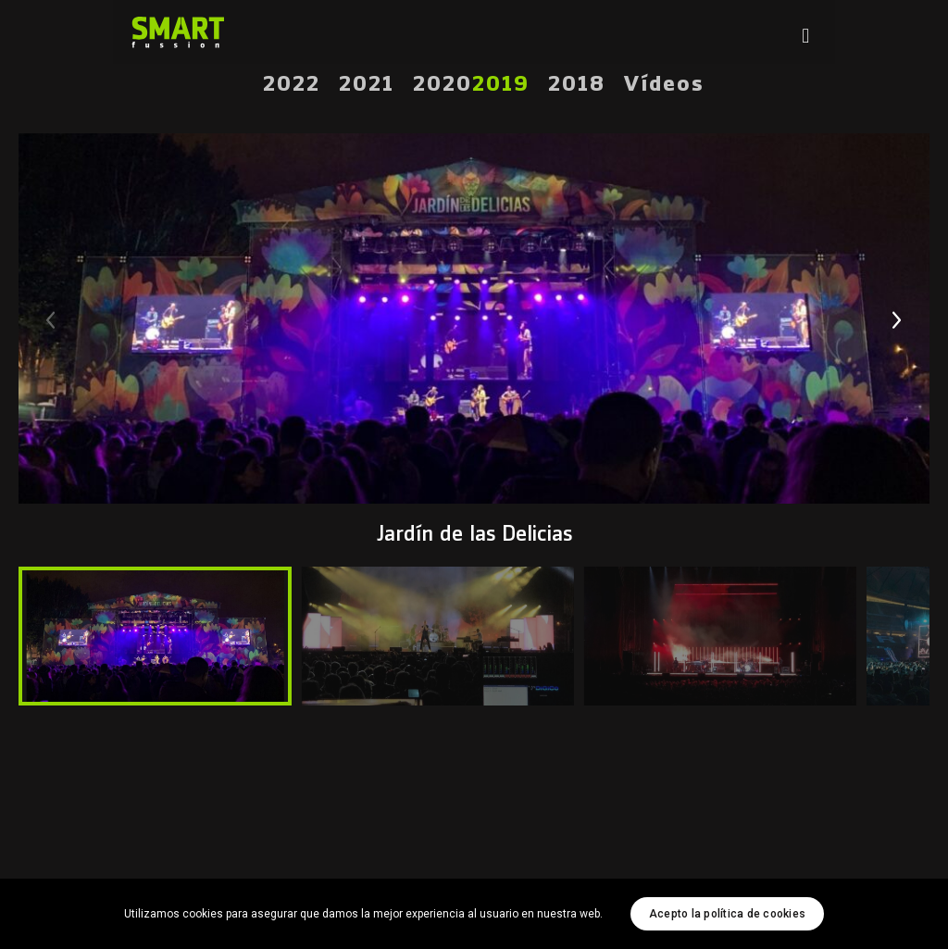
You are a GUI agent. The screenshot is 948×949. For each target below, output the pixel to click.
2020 (442, 85)
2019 (501, 85)
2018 (576, 85)
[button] (897, 319)
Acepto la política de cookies (727, 913)
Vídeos (664, 85)
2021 (366, 85)
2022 (291, 85)
